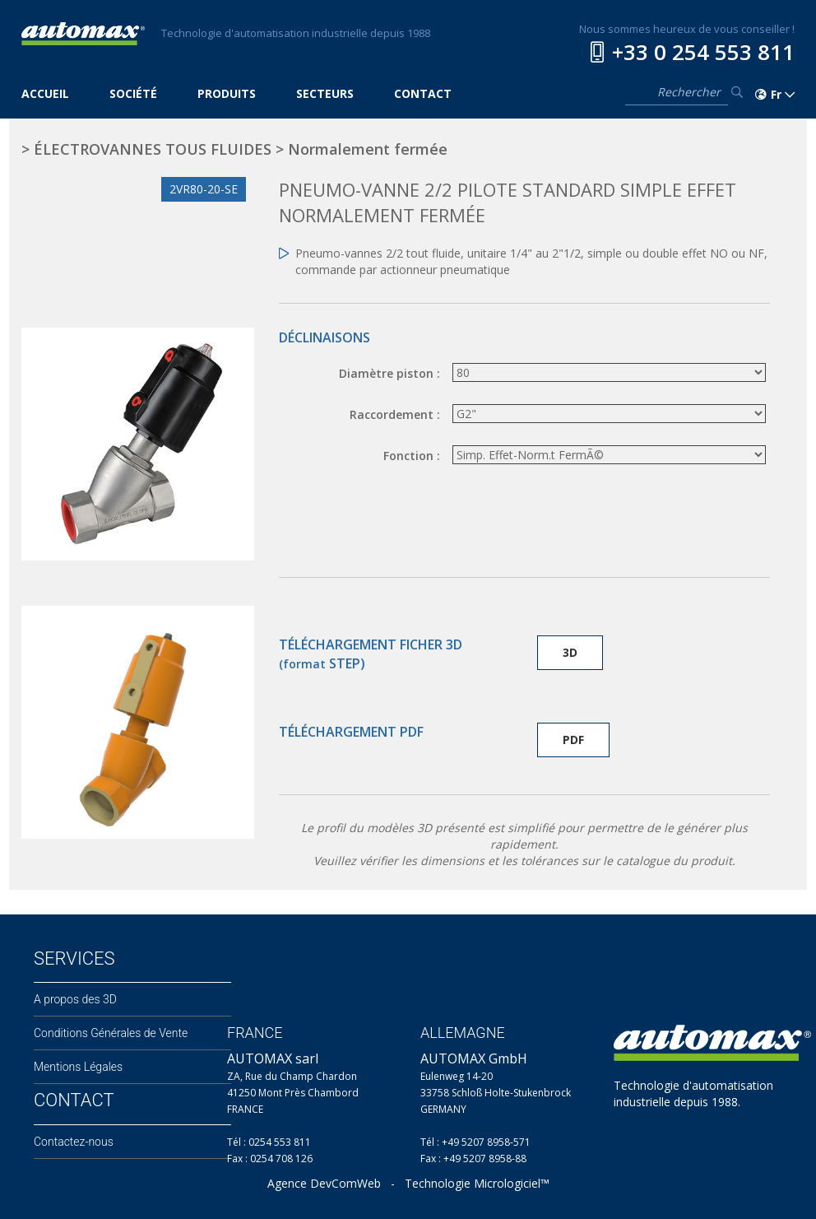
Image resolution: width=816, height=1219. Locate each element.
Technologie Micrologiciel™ (477, 1183)
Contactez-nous (74, 1141)
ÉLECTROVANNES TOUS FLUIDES (152, 149)
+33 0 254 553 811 (703, 52)
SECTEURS (325, 93)
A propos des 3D (75, 999)
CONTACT (423, 93)
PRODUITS (226, 93)
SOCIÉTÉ (133, 93)
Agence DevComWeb (324, 1183)
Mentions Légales (78, 1066)
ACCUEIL (45, 93)
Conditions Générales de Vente (111, 1033)
